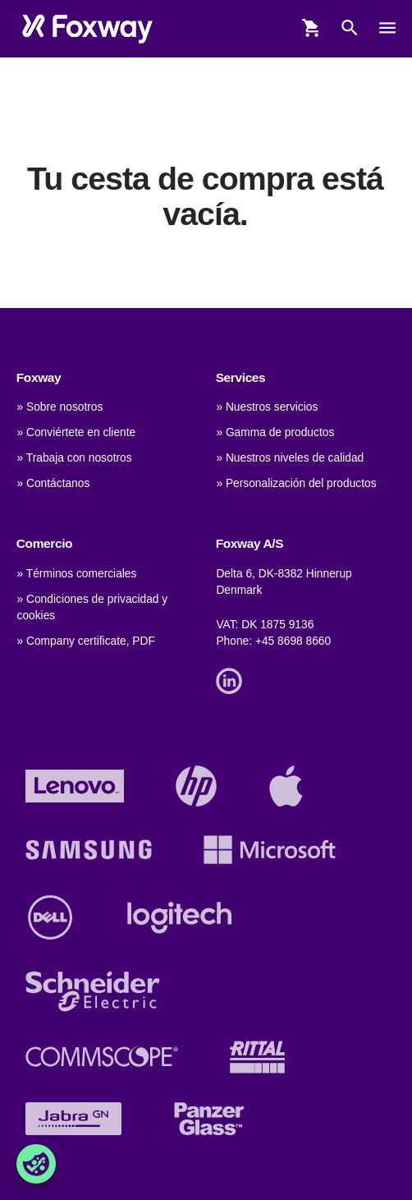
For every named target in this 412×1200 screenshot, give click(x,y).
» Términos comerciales (77, 574)
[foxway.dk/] (87, 28)
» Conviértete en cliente (76, 432)
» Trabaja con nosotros (74, 458)
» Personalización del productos (296, 483)
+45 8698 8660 (293, 641)
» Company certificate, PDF (86, 641)
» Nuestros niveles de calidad (290, 458)
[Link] (233, 680)
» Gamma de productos (275, 432)
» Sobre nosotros (60, 407)
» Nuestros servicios (267, 407)
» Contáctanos (53, 483)
